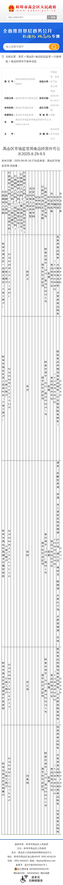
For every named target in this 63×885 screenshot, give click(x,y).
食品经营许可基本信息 (24, 61)
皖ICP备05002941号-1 (36, 865)
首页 (20, 56)
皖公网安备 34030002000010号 (31, 869)
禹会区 (30, 56)
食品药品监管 (44, 56)
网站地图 (45, 873)
